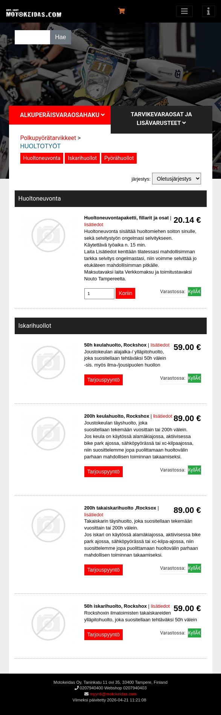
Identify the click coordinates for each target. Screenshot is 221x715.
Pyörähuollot (119, 158)
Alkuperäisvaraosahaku (62, 115)
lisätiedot (94, 224)
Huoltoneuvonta (42, 158)
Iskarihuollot (82, 158)
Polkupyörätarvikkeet (48, 137)
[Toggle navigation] (208, 11)
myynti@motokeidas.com (113, 694)
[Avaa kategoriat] (184, 11)
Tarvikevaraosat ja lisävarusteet (161, 118)
